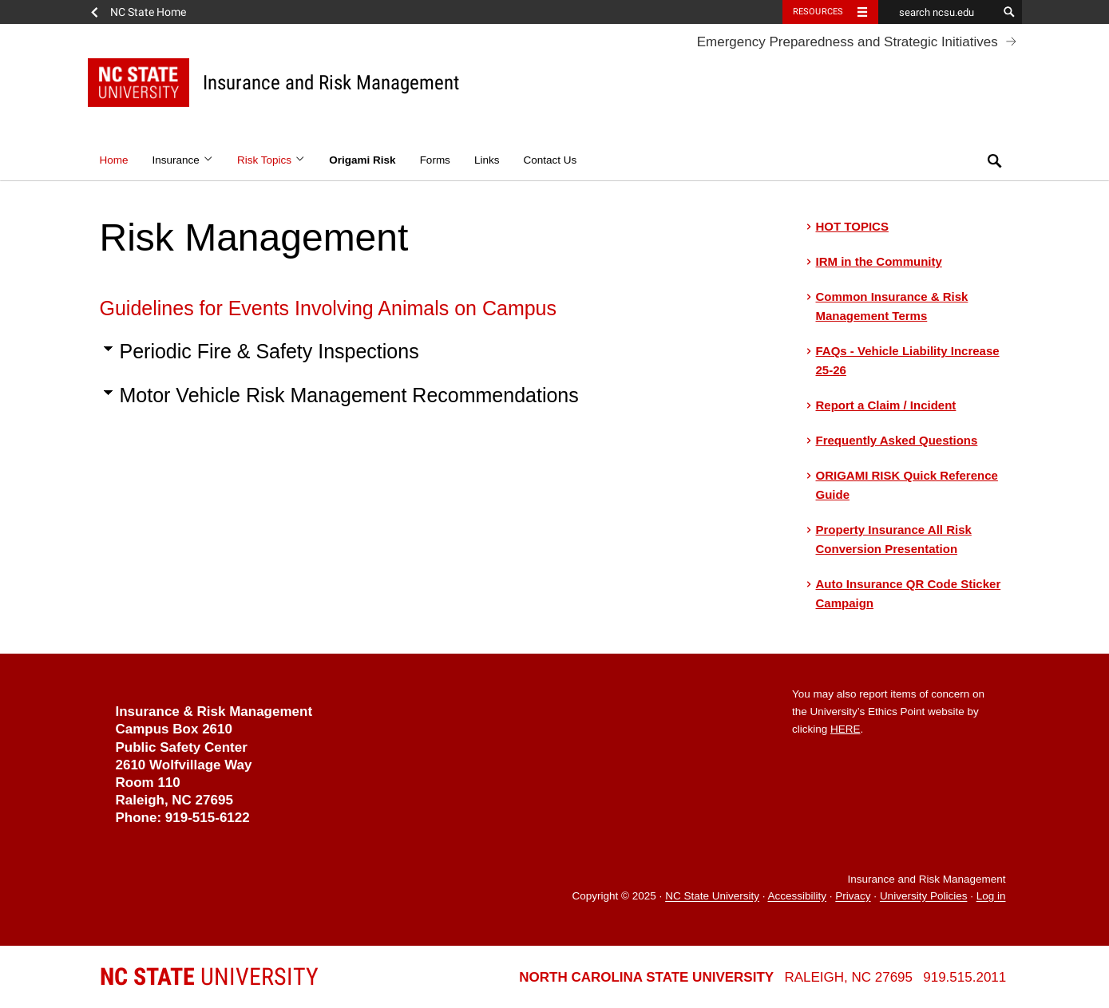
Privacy (852, 897)
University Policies (924, 897)
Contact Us (549, 160)
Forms (435, 160)
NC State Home (148, 12)
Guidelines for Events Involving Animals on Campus (328, 308)
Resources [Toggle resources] (818, 11)
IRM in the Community (879, 261)
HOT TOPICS (852, 226)
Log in (991, 897)
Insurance (183, 160)
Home (114, 160)
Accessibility (796, 897)
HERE (845, 729)
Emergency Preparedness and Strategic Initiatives (847, 41)
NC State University (712, 897)
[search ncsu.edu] (938, 12)
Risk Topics (271, 160)
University (209, 976)
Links (487, 160)
